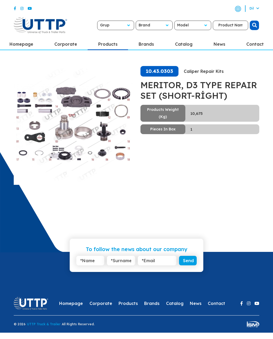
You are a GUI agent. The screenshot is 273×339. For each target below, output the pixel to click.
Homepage (71, 303)
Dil (254, 8)
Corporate (65, 44)
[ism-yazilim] (253, 324)
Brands (146, 44)
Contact (216, 303)
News (219, 44)
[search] (250, 25)
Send (188, 260)
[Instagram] (21, 8)
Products (107, 44)
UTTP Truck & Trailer (43, 324)
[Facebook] (15, 8)
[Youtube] (30, 8)
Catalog (183, 44)
